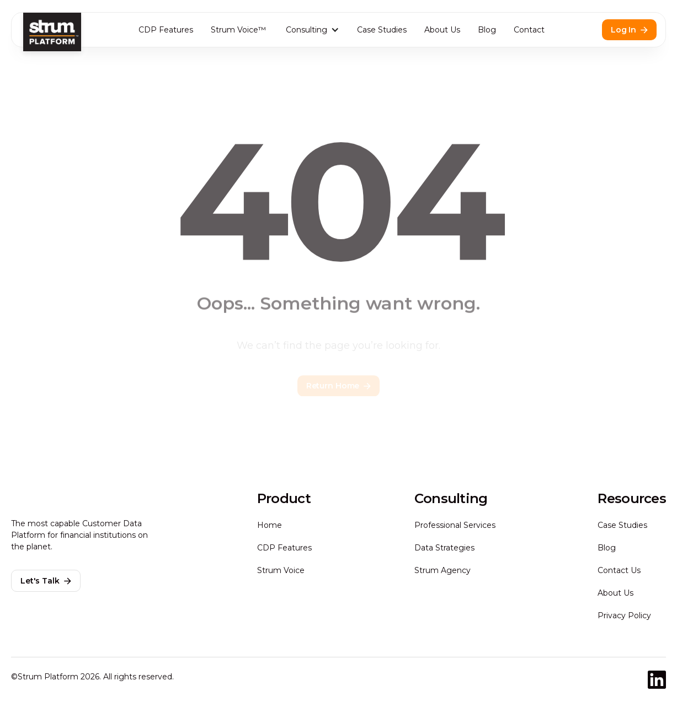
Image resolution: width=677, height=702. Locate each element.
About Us (442, 30)
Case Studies (382, 30)
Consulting (306, 30)
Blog (487, 30)
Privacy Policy (624, 615)
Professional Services (454, 525)
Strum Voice (281, 570)
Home (269, 525)
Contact (529, 30)
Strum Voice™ (238, 30)
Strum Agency (442, 570)
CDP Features (165, 30)
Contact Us (619, 570)
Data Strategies (444, 548)
